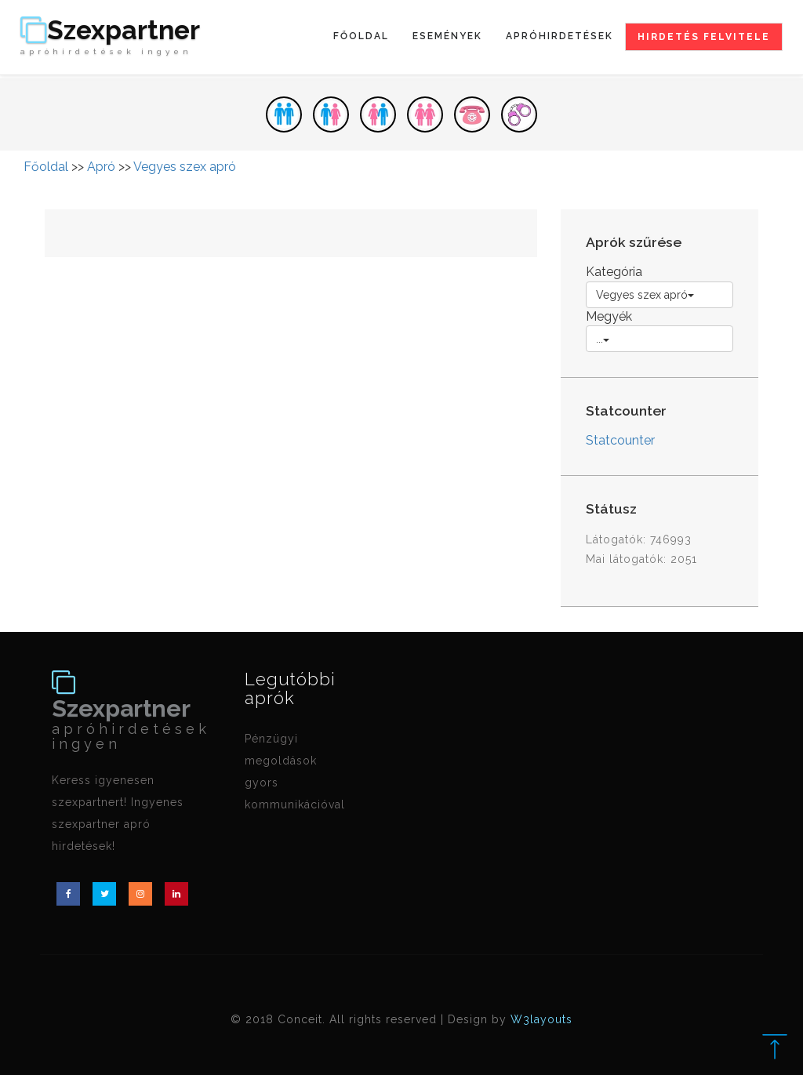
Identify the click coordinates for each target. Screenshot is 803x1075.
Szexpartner (110, 36)
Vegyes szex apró (184, 166)
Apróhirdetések (559, 36)
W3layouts (541, 1019)
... (602, 338)
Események (447, 36)
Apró (101, 166)
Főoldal (361, 36)
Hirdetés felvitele (704, 36)
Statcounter (620, 440)
